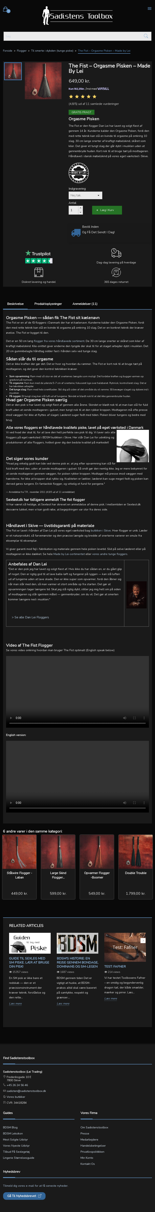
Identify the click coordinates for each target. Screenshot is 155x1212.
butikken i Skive (101, 531)
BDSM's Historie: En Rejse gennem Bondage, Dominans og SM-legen (77, 962)
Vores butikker (15, 1097)
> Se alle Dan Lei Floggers (30, 617)
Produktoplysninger (48, 304)
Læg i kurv (107, 210)
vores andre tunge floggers (109, 554)
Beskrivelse (15, 304)
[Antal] (73, 210)
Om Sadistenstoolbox (94, 1127)
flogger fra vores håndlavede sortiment (59, 341)
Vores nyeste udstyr (16, 1146)
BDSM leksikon (13, 1133)
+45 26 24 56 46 (17, 1085)
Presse (85, 1133)
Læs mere (15, 1003)
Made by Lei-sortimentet (69, 554)
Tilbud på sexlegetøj (16, 1152)
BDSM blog (10, 1127)
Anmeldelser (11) (84, 304)
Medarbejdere (89, 1140)
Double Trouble (136, 873)
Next (143, 940)
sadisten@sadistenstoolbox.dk (26, 1091)
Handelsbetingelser (93, 1146)
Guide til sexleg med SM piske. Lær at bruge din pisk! (29, 962)
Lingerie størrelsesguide (18, 1158)
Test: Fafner (115, 966)
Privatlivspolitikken (92, 1152)
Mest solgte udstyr (15, 1140)
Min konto (87, 1158)
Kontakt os (88, 1164)
